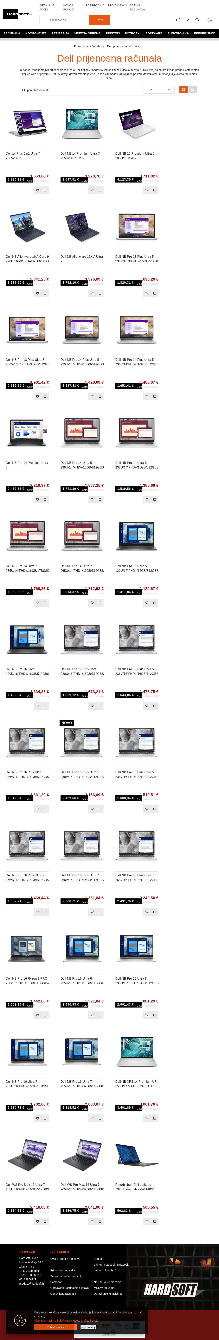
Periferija (60, 33)
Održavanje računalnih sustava (69, 1287)
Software (153, 33)
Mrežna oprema (87, 33)
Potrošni (132, 33)
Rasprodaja (95, 5)
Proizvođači (117, 5)
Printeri (113, 33)
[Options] (88, 1327)
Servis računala (137, 7)
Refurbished (205, 33)
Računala (11, 33)
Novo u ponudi (68, 7)
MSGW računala (104, 1287)
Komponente (36, 33)
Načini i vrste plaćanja (107, 1282)
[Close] (55, 1327)
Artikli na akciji (46, 7)
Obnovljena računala (63, 1293)
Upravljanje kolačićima (108, 1293)
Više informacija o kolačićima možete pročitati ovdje (66, 1320)
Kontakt (98, 1258)
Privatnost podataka (62, 1270)
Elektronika (178, 33)
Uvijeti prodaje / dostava (65, 1258)
